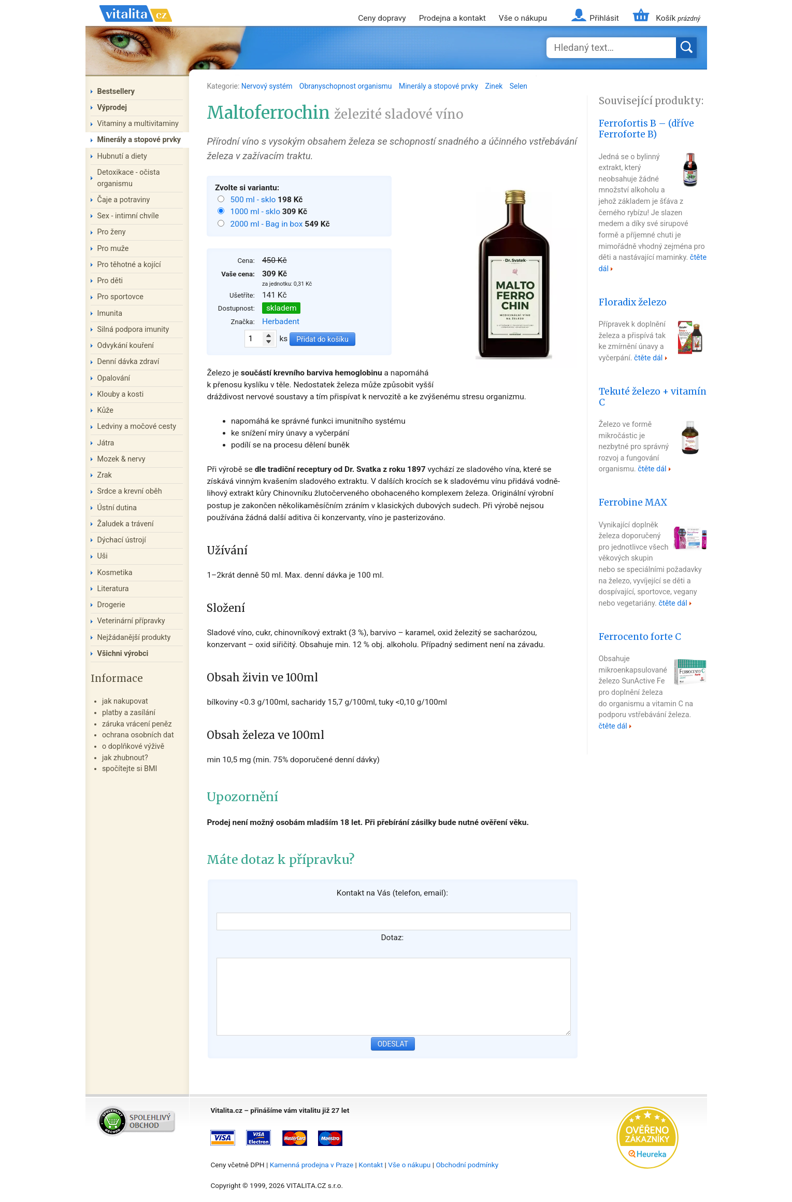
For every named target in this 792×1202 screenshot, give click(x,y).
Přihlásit (603, 18)
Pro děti (110, 280)
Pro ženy (111, 232)
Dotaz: (392, 937)
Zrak (104, 475)
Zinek (494, 86)
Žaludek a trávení (125, 524)
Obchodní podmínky (467, 1165)
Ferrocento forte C (640, 636)
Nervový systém (267, 86)
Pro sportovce (120, 296)
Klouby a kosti (120, 394)
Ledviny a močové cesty (137, 426)
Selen (518, 86)
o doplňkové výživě (133, 746)
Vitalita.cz (136, 26)
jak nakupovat (125, 701)
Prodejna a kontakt (452, 18)
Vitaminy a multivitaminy (138, 123)
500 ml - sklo (254, 199)
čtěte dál (648, 358)
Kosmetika (115, 572)
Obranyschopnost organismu (346, 86)
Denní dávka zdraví (128, 361)
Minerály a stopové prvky (439, 86)
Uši (102, 556)
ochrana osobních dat (138, 735)
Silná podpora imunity (133, 329)
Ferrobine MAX (633, 502)
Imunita (110, 313)
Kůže (105, 410)
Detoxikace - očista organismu (128, 178)
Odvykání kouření (125, 345)
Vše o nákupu (523, 18)
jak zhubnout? (125, 757)
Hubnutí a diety (122, 156)
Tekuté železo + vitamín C (653, 397)
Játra (105, 443)
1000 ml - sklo (256, 211)
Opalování (114, 378)
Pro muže (113, 248)
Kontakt (370, 1165)
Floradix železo (633, 302)
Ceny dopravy (382, 18)
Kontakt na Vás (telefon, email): (392, 893)
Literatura (113, 588)
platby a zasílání (128, 712)
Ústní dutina (117, 508)
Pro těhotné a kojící (129, 264)
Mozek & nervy (121, 459)
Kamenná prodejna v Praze (312, 1165)
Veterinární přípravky (131, 621)
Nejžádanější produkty (134, 637)
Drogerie (111, 604)
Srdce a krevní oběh (129, 491)
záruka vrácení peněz (137, 724)
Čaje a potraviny (123, 199)
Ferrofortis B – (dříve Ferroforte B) (646, 129)
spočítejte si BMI (129, 768)
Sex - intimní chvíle (128, 216)
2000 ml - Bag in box (267, 224)
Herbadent (280, 321)
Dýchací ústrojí (121, 540)
